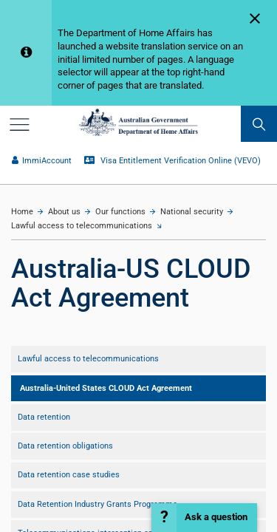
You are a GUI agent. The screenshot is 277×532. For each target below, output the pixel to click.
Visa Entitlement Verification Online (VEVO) (172, 161)
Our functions (120, 211)
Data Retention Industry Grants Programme (97, 504)
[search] (259, 124)
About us (64, 211)
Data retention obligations (65, 446)
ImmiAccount (41, 161)
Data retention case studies (69, 475)
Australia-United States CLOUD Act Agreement (106, 388)
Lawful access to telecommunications (81, 226)
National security (191, 211)
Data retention (44, 417)
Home (22, 211)
